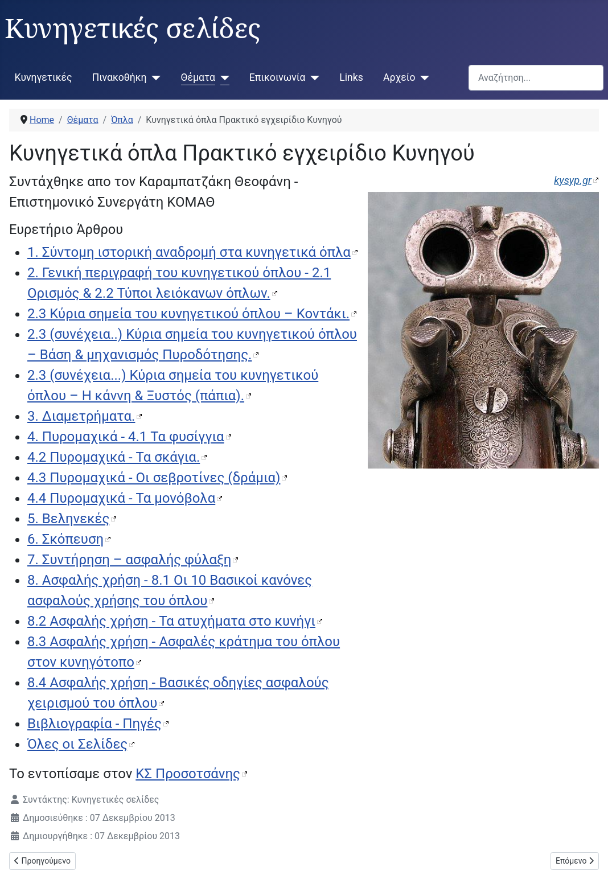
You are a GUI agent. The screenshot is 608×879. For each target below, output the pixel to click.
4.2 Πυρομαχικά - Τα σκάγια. (113, 457)
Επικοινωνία (277, 77)
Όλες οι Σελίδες (77, 744)
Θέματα (198, 77)
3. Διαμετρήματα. (81, 416)
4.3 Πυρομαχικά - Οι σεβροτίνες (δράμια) (153, 478)
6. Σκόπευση (65, 539)
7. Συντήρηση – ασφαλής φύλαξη (129, 560)
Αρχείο (399, 77)
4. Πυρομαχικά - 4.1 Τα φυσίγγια (125, 437)
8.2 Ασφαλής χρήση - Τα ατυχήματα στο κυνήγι (171, 621)
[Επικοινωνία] (312, 77)
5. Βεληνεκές (68, 519)
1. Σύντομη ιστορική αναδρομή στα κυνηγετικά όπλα (189, 252)
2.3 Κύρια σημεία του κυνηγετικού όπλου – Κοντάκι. (188, 314)
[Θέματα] (222, 77)
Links (351, 77)
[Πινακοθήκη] (154, 77)
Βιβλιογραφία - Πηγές (94, 724)
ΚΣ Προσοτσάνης (187, 774)
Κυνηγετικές (43, 77)
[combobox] (536, 78)
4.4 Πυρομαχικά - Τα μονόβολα (121, 498)
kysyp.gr (572, 180)
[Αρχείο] (422, 77)
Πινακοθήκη (119, 77)
